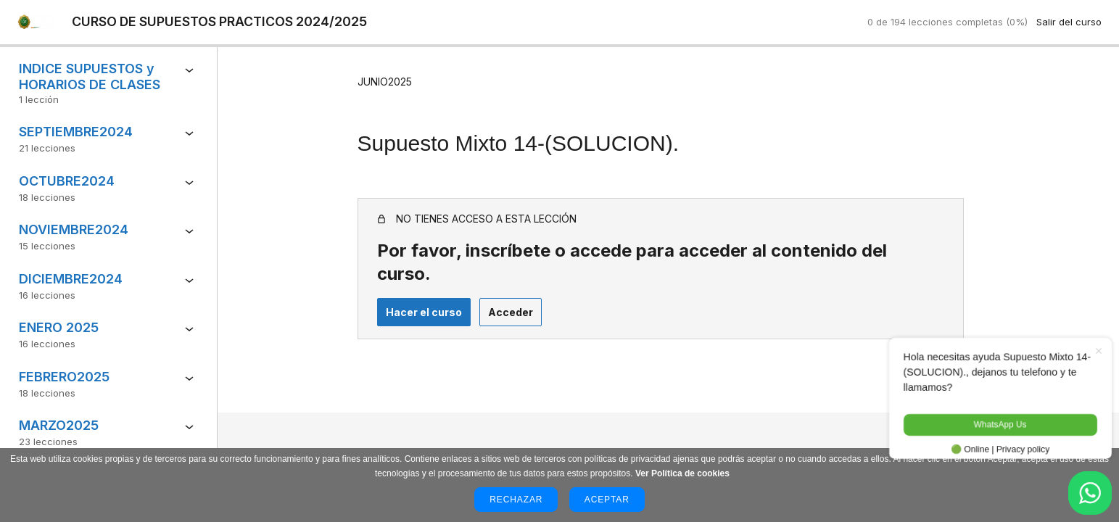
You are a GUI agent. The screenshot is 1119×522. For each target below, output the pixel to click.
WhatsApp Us (991, 424)
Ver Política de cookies (682, 473)
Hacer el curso (409, 291)
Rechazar (516, 499)
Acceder (495, 291)
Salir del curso (1069, 22)
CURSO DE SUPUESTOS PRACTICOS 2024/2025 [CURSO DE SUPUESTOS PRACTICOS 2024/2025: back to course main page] (222, 22)
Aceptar (607, 499)
